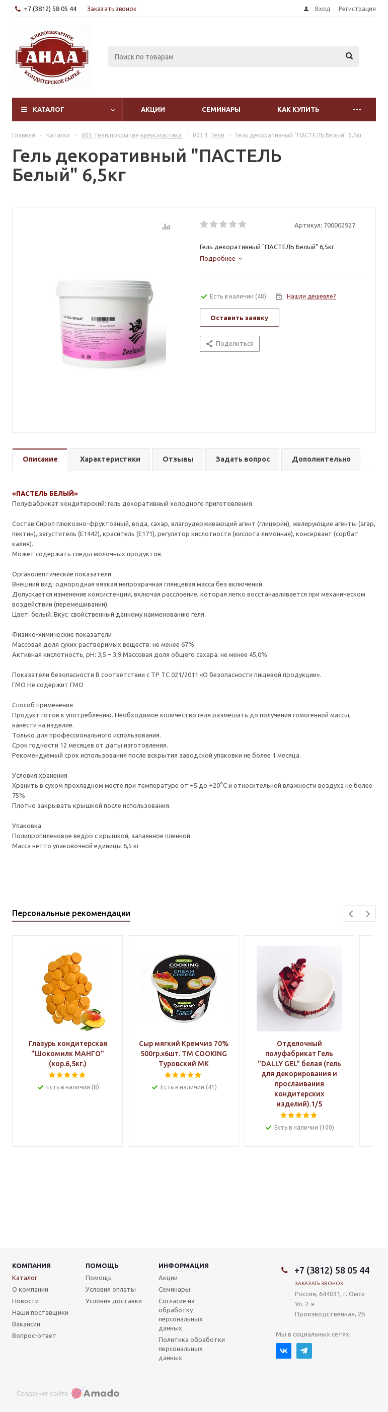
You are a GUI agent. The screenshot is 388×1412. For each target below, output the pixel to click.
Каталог (48, 109)
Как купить (298, 109)
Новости (25, 1300)
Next (367, 914)
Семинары (221, 109)
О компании (30, 1289)
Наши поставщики (40, 1312)
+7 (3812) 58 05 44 (50, 8)
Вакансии (26, 1323)
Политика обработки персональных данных (192, 1348)
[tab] (221, 258)
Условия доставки (114, 1300)
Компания (31, 1265)
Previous (351, 914)
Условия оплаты (111, 1289)
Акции (153, 109)
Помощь (102, 1265)
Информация (184, 1265)
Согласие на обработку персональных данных (181, 1314)
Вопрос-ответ (34, 1335)
